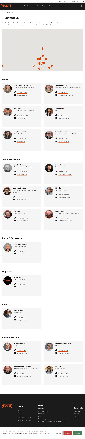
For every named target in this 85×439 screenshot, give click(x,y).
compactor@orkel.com (23, 254)
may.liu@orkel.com (64, 198)
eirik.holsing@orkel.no (65, 221)
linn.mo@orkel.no (63, 376)
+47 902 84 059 (63, 92)
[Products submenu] (17, 6)
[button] (33, 66)
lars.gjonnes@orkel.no (22, 200)
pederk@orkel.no (63, 141)
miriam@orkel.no (22, 95)
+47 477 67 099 (21, 251)
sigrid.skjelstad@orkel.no (66, 95)
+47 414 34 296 (20, 197)
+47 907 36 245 (22, 92)
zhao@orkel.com (22, 118)
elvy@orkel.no (21, 141)
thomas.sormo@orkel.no (24, 376)
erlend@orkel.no (22, 353)
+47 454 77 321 (62, 115)
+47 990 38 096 (63, 350)
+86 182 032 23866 (64, 195)
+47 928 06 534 (22, 172)
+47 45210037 (21, 317)
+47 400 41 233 (63, 373)
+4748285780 (21, 373)
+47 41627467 (21, 284)
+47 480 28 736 (21, 350)
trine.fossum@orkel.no (23, 287)
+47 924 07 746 (63, 218)
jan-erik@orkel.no (22, 174)
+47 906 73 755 (63, 139)
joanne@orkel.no (63, 118)
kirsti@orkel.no (21, 320)
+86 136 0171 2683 (22, 218)
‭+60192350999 (22, 139)
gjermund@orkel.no (64, 353)
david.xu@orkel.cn (22, 221)
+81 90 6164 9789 (22, 115)
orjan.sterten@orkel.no (65, 174)
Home (4, 13)
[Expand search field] (81, 6)
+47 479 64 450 (63, 172)
